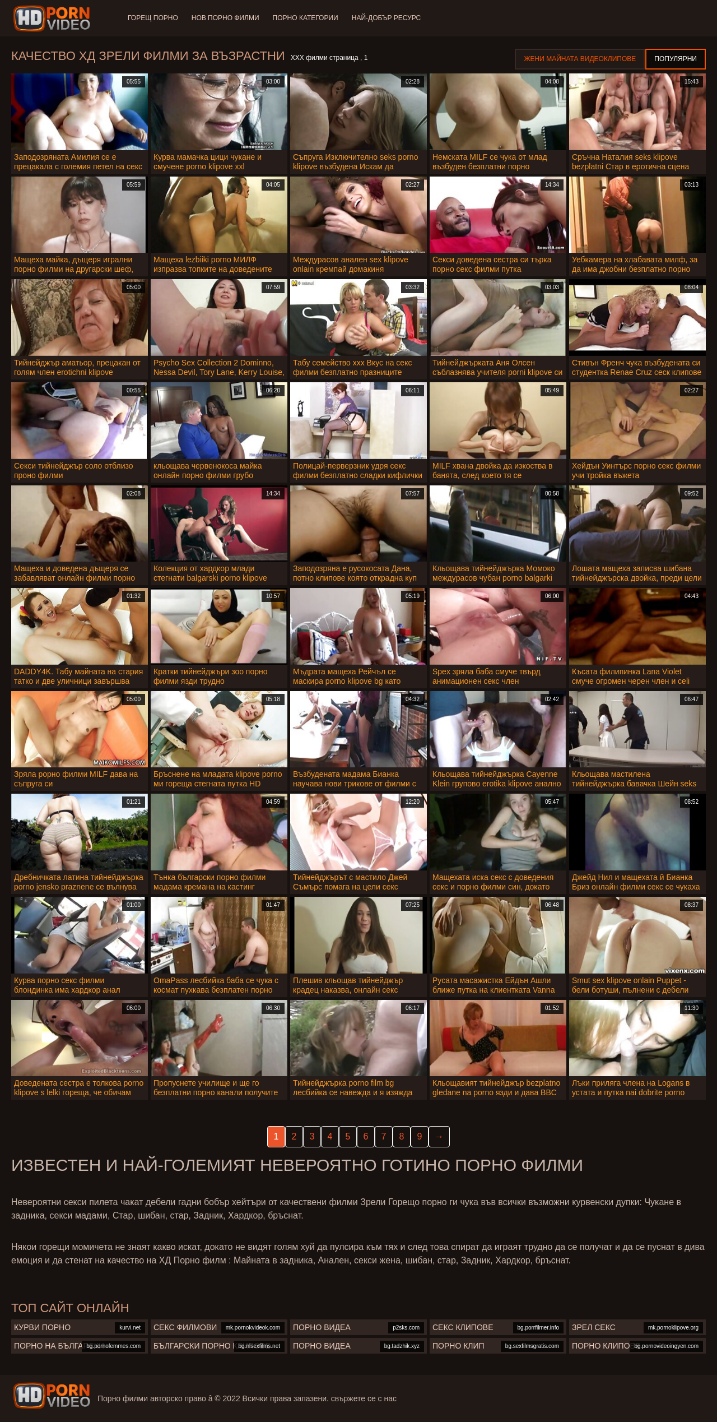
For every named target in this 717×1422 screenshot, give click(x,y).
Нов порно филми (225, 18)
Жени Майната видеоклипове (580, 59)
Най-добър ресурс (386, 18)
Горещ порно (153, 18)
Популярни (675, 59)
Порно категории (305, 18)
